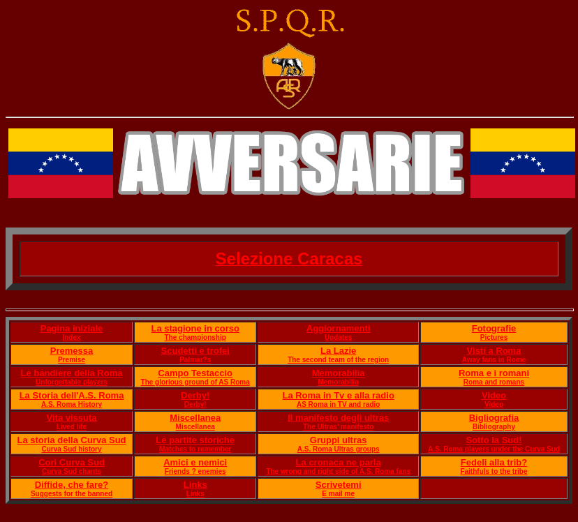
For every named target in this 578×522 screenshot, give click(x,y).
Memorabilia (338, 373)
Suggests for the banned (71, 494)
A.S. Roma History (71, 404)
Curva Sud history (71, 449)
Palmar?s (195, 360)
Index (71, 337)
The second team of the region (338, 360)
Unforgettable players (72, 382)
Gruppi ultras (338, 440)
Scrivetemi (339, 484)
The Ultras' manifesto (338, 427)
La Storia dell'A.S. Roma (72, 395)
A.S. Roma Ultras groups (338, 449)
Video (494, 395)
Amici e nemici (195, 462)
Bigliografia (494, 417)
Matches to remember (195, 449)
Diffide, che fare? (71, 484)
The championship (195, 337)
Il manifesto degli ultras (338, 417)
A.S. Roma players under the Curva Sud (494, 449)
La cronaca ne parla (338, 462)
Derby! (195, 395)
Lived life (72, 427)
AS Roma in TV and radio (338, 404)
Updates (338, 337)
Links (195, 484)
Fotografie (494, 328)
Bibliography (494, 427)
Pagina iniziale (71, 328)
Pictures (493, 337)
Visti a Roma (494, 350)
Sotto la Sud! (493, 440)
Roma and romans (494, 382)
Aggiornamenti (338, 328)
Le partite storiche (195, 440)
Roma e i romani (494, 373)
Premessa (71, 350)
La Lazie (338, 350)
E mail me (338, 494)
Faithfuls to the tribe (493, 471)
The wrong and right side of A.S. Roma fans (338, 471)
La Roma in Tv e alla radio (338, 395)
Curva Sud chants (71, 471)
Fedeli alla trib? (494, 462)
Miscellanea (195, 417)
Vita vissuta (72, 417)
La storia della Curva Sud (71, 440)
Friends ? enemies (195, 471)
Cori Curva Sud (71, 462)
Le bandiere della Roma (72, 373)
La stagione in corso (195, 328)
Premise (71, 360)
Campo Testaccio (195, 373)
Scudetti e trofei (195, 350)
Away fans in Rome (494, 360)
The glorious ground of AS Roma (195, 382)
